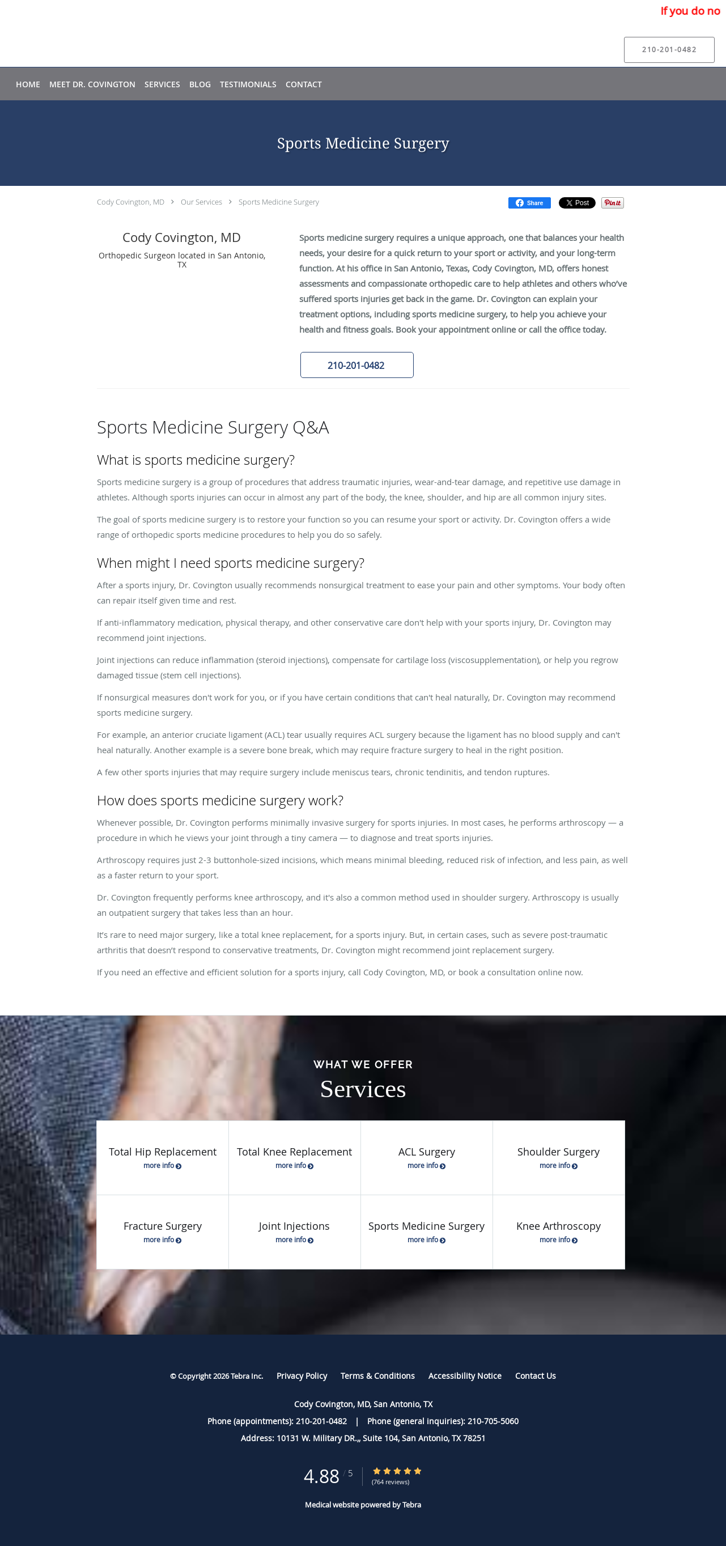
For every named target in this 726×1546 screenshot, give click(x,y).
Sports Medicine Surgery (279, 202)
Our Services (201, 202)
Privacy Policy (302, 1375)
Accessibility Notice (465, 1375)
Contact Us (535, 1375)
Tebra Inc (246, 1376)
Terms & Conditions (378, 1375)
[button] (357, 365)
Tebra (411, 1505)
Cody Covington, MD (130, 202)
